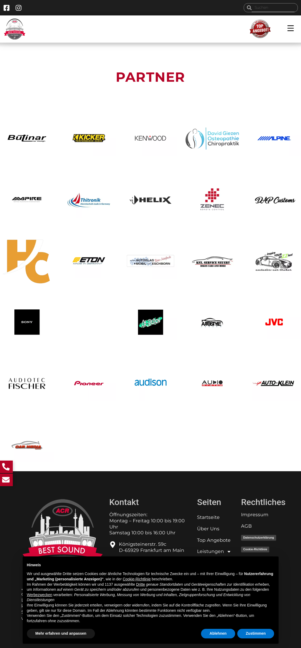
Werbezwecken (39, 595)
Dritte (140, 584)
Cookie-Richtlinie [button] (137, 579)
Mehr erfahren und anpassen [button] (60, 633)
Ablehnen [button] (218, 633)
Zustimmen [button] (256, 633)
